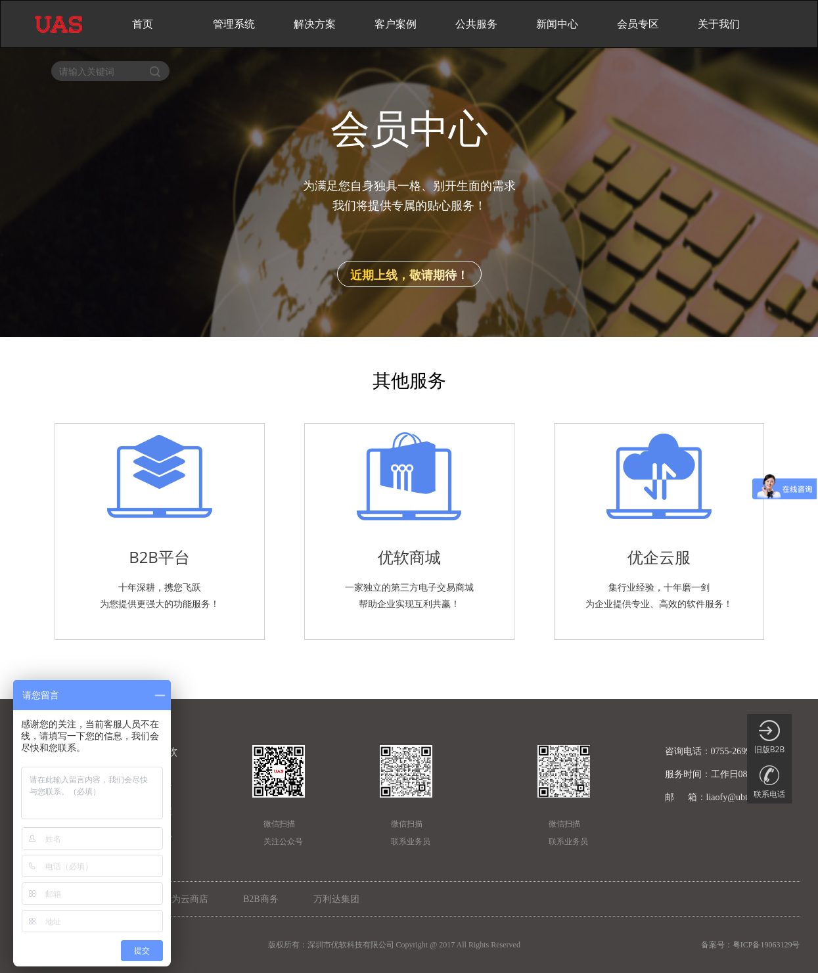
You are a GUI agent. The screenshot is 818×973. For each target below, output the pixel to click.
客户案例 (396, 23)
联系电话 (769, 782)
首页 (142, 23)
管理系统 (234, 23)
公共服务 (476, 23)
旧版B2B (769, 737)
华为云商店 (185, 899)
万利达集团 (336, 899)
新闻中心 (557, 23)
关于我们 (719, 23)
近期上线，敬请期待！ (409, 275)
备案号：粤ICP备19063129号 (750, 944)
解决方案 (315, 23)
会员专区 (638, 23)
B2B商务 (261, 899)
